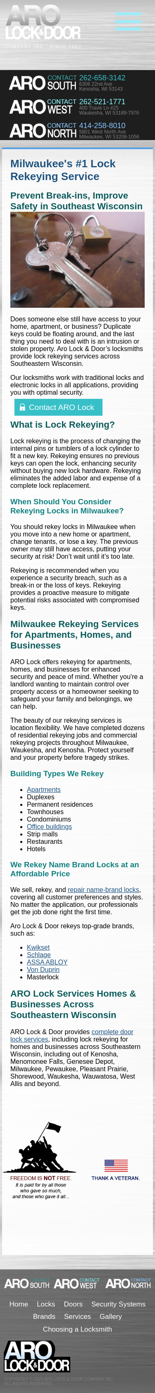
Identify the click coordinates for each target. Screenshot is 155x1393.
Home (19, 1304)
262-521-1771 (102, 102)
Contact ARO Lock (61, 407)
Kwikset (38, 947)
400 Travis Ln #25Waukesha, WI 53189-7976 (109, 110)
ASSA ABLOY (47, 962)
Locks (46, 1304)
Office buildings (49, 826)
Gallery (111, 1316)
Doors (73, 1304)
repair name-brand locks (103, 889)
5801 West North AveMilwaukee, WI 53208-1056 (109, 134)
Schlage (39, 954)
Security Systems (118, 1304)
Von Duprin (43, 969)
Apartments (44, 789)
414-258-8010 (102, 126)
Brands (44, 1316)
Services (77, 1316)
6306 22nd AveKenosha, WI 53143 (100, 86)
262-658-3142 (102, 78)
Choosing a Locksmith (77, 1329)
